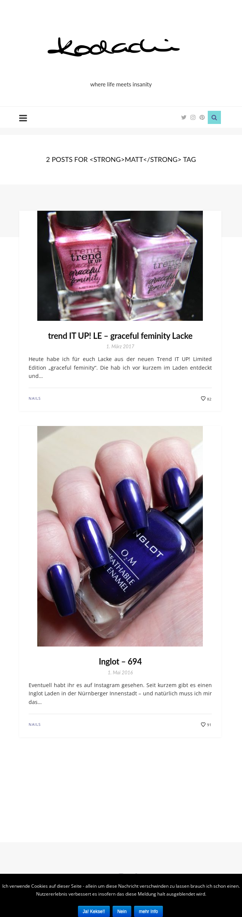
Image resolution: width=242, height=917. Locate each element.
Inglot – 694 (120, 661)
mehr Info (148, 911)
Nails (35, 398)
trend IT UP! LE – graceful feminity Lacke (120, 336)
